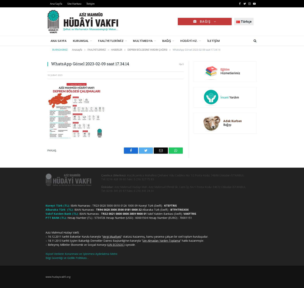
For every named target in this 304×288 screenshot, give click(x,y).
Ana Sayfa (56, 3)
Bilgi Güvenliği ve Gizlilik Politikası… (67, 258)
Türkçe (244, 21)
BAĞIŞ (204, 21)
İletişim (90, 3)
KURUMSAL (81, 41)
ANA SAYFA (59, 41)
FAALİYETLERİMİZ (111, 41)
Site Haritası (74, 3)
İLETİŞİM (213, 41)
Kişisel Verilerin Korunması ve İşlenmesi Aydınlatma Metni (81, 254)
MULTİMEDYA (143, 41)
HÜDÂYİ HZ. (189, 41)
